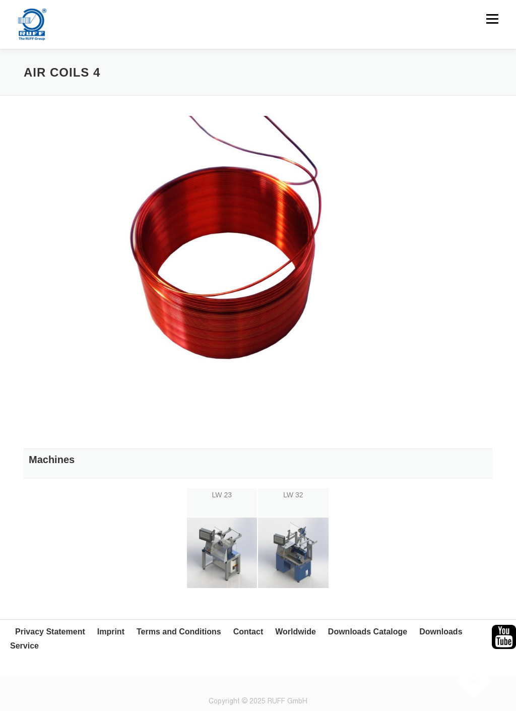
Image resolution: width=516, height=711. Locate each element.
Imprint (110, 631)
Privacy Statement (50, 631)
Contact (248, 631)
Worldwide (295, 631)
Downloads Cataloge (367, 631)
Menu (492, 19)
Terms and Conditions (179, 631)
